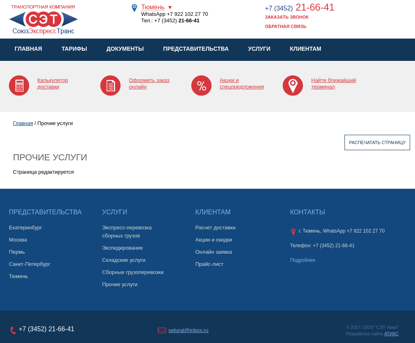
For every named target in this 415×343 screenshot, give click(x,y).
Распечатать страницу (377, 142)
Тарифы (74, 48)
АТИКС (391, 333)
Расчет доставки (215, 227)
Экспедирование (122, 248)
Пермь (17, 252)
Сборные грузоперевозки (133, 272)
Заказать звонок (287, 17)
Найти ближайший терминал (333, 83)
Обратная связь (285, 26)
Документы (125, 48)
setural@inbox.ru (188, 330)
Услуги (259, 48)
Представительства (196, 48)
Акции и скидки (213, 240)
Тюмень (153, 7)
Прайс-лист (209, 264)
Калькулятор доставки (52, 83)
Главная (28, 48)
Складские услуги (123, 260)
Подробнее (302, 260)
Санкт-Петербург (29, 264)
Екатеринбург (25, 227)
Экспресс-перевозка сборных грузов (127, 231)
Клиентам (305, 48)
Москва (18, 240)
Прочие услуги (119, 284)
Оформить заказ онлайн (149, 83)
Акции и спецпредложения (242, 83)
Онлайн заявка (213, 252)
